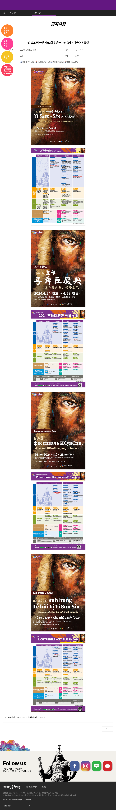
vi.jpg (67, 62)
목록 (107, 729)
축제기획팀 (79, 50)
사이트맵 (43, 787)
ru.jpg (54, 62)
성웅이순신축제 (54, 5)
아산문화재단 (12, 787)
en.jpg (23, 62)
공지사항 (37, 13)
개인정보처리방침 (31, 787)
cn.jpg (38, 62)
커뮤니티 (13, 13)
